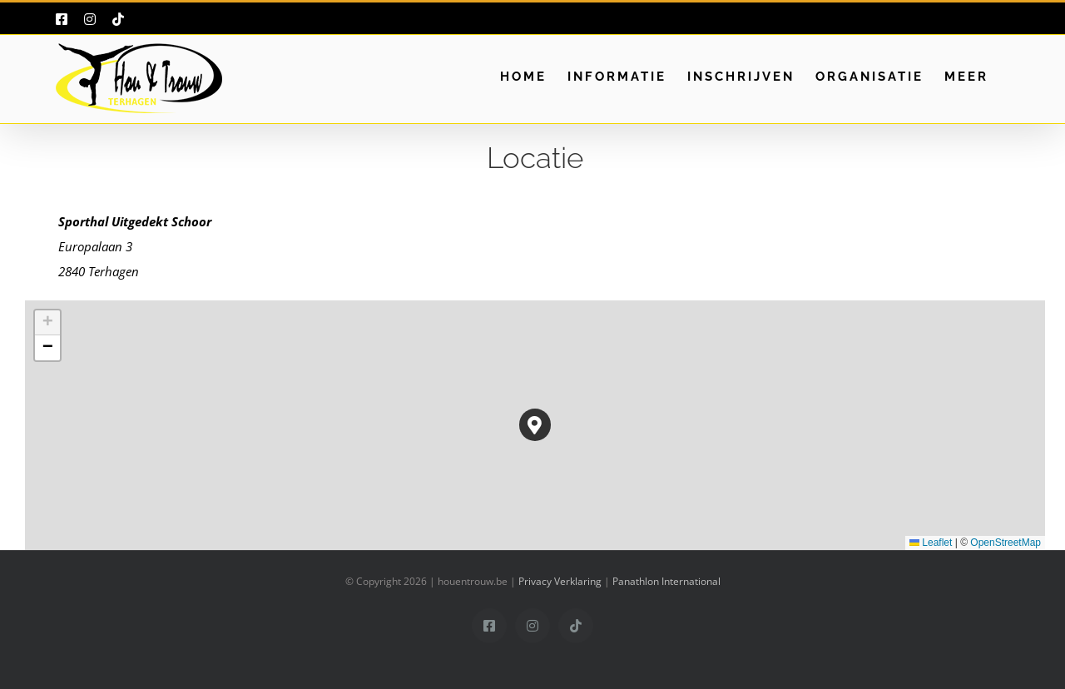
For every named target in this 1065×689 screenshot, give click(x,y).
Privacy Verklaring (560, 581)
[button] (535, 425)
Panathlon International (666, 581)
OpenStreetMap (1005, 542)
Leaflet (930, 542)
